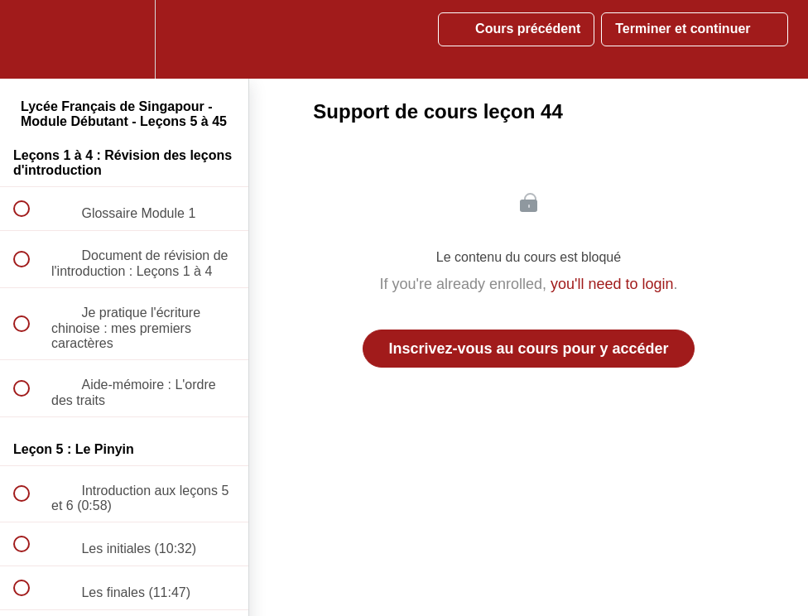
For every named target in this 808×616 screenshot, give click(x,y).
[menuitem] (124, 39)
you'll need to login (612, 284)
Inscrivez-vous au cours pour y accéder (528, 348)
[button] (30, 39)
